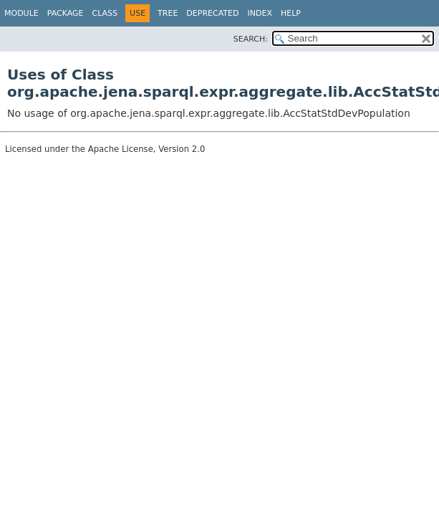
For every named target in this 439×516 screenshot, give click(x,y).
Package (65, 13)
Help (291, 13)
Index (259, 13)
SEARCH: (250, 39)
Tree (168, 13)
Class (105, 13)
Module (21, 13)
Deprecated (212, 13)
